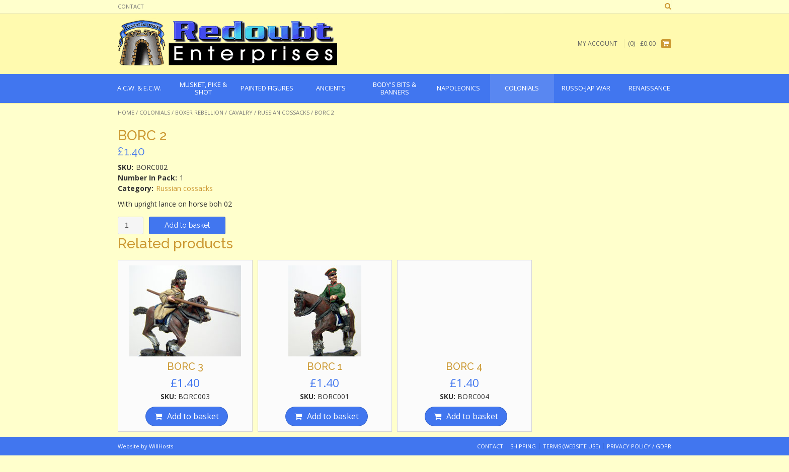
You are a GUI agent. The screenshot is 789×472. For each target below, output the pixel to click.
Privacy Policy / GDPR (639, 446)
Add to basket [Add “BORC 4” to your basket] (472, 416)
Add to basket (187, 225)
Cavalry (240, 112)
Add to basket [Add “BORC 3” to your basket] (193, 416)
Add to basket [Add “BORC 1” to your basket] (333, 416)
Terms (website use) (571, 446)
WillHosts (161, 446)
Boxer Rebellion (199, 112)
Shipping (523, 446)
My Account (597, 43)
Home (126, 112)
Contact (131, 6)
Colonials (154, 112)
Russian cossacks (283, 112)
